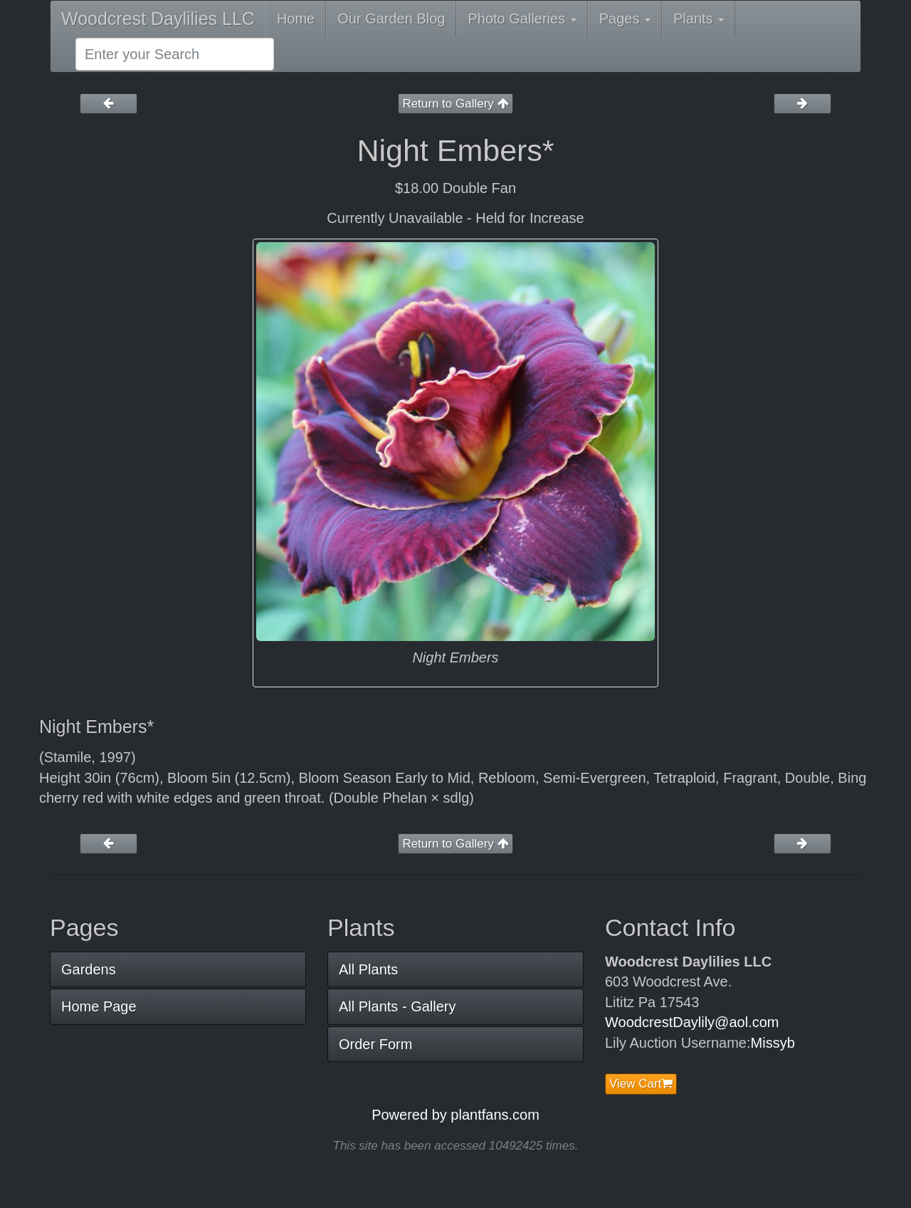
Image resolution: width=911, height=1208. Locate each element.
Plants (698, 18)
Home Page (99, 1006)
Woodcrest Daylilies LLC (158, 18)
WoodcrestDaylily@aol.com (692, 1022)
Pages (625, 18)
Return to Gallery (455, 103)
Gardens (88, 969)
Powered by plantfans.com (455, 1115)
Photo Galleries (522, 18)
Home (296, 18)
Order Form (375, 1044)
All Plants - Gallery (397, 1006)
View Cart (641, 1083)
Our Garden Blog (391, 18)
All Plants (368, 969)
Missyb (773, 1043)
